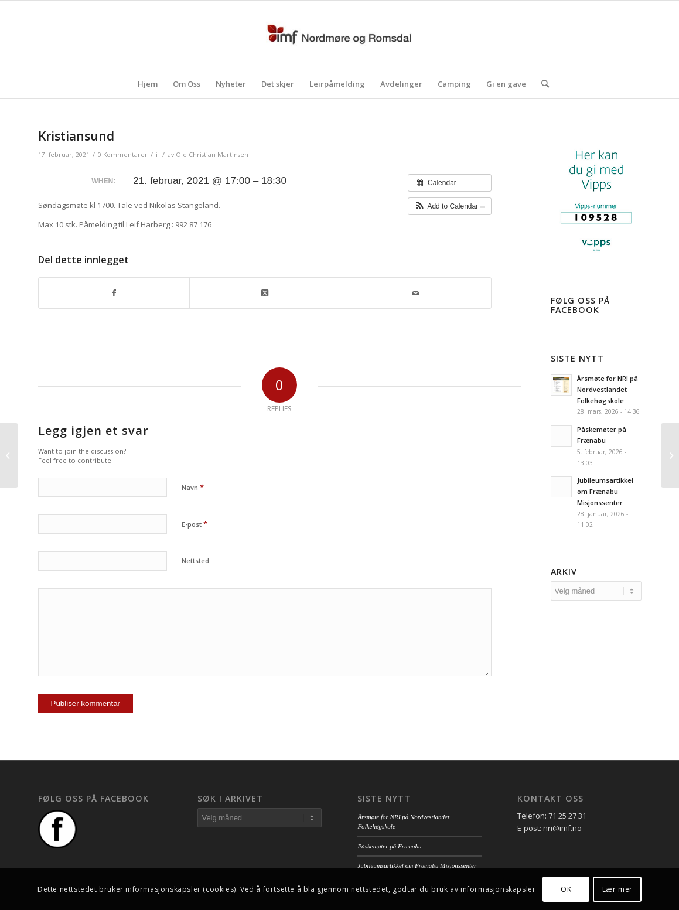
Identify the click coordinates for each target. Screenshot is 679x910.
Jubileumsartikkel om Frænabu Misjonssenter (605, 491)
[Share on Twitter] (265, 293)
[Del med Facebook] (114, 293)
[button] (449, 206)
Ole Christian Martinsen (212, 155)
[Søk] (541, 83)
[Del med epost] (415, 293)
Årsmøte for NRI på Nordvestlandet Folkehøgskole (607, 389)
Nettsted (195, 560)
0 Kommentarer (123, 155)
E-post (194, 524)
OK (566, 889)
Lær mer (617, 889)
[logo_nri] (339, 35)
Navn (193, 487)
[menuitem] (147, 83)
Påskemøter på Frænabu (389, 846)
